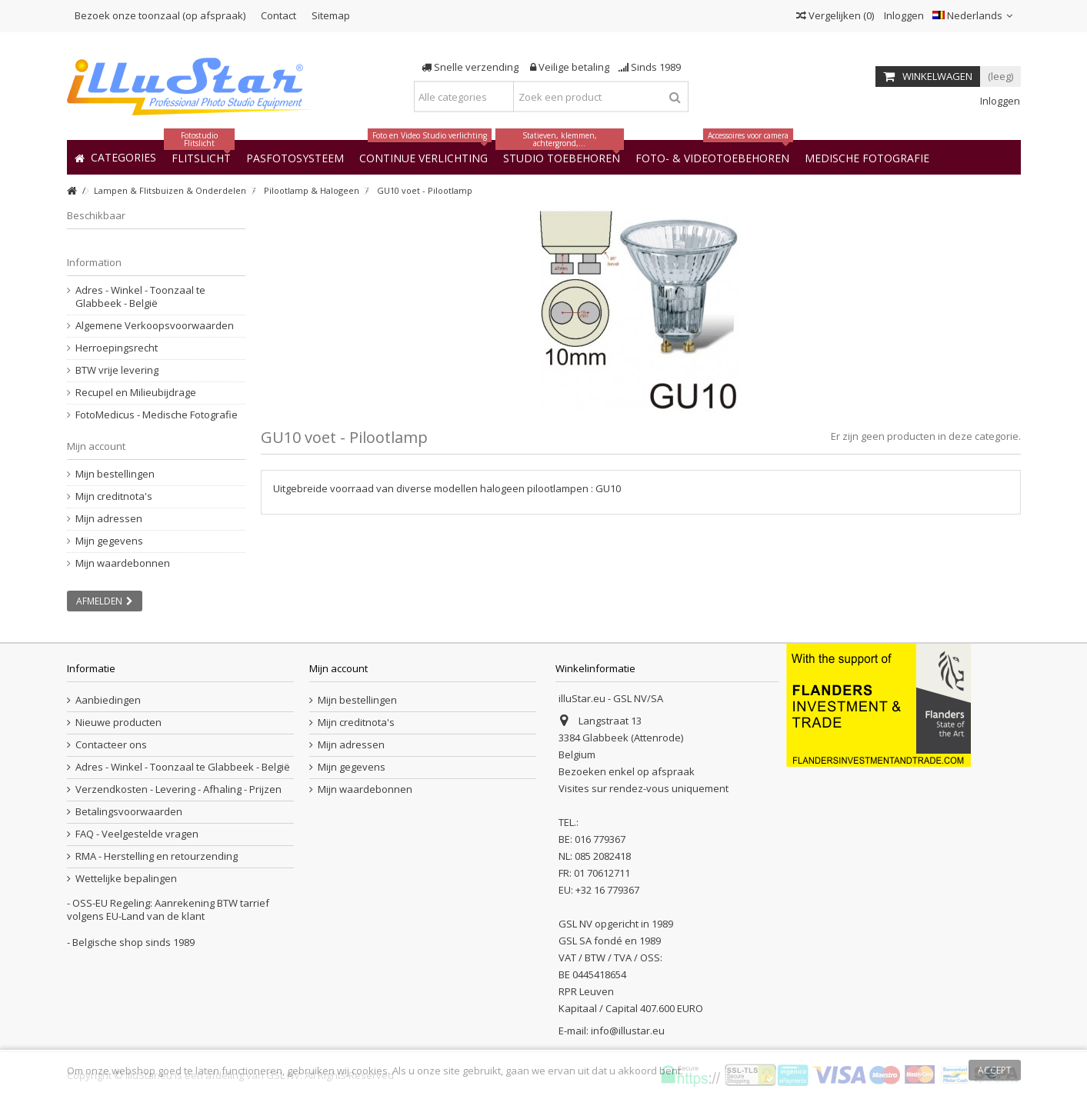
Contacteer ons (111, 744)
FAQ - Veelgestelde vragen (136, 834)
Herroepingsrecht (116, 348)
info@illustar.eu (628, 1030)
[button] (867, 157)
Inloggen (903, 15)
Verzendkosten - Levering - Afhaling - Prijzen (178, 789)
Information (94, 262)
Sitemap (331, 15)
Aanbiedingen (108, 700)
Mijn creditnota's (113, 496)
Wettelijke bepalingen (126, 878)
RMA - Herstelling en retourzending (156, 856)
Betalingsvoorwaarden (128, 811)
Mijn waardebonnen (122, 563)
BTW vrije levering (116, 370)
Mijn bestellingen (115, 474)
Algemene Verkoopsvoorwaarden (154, 325)
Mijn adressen (108, 518)
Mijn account (96, 446)
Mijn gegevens (109, 541)
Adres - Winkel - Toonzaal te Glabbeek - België (140, 297)
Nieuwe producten (118, 722)
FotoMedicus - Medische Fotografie (156, 414)
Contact (278, 15)
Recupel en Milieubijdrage (135, 392)
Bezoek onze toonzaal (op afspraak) (160, 15)
